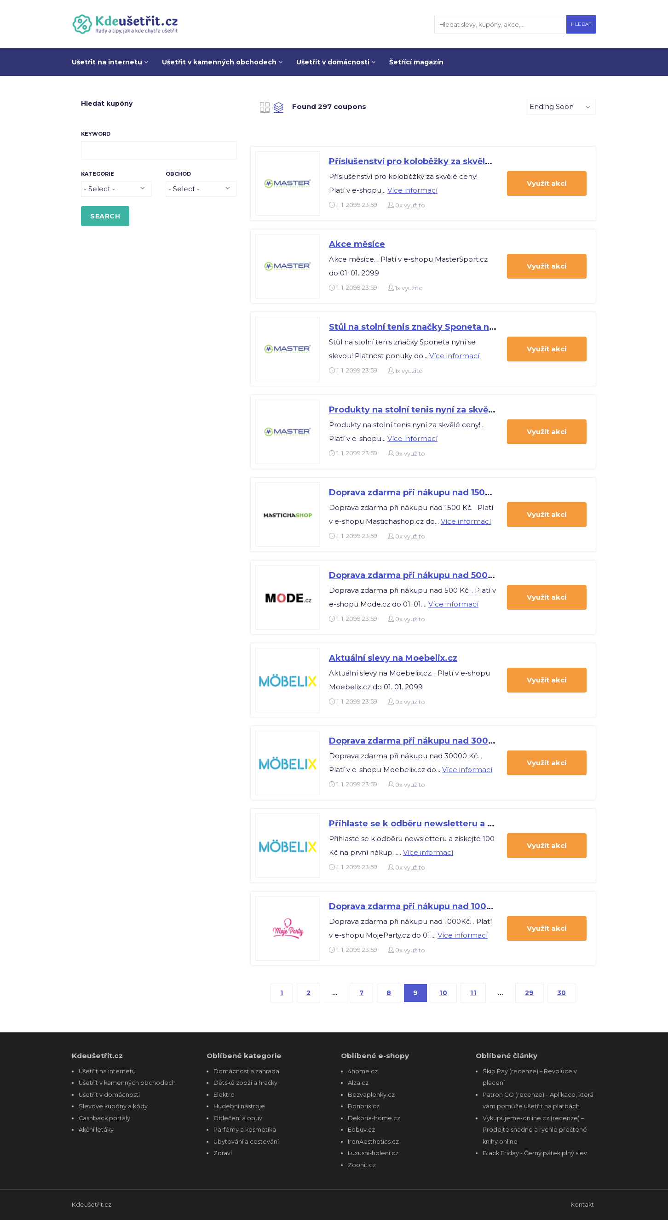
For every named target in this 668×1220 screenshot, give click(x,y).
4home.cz (363, 1071)
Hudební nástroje (239, 1106)
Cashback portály (104, 1118)
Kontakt (582, 1204)
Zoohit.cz (362, 1165)
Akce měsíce (357, 244)
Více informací (412, 190)
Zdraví (222, 1153)
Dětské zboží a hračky (245, 1082)
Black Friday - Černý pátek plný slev (535, 1153)
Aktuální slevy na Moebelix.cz (393, 658)
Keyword (95, 134)
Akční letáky (96, 1129)
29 (529, 993)
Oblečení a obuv (237, 1118)
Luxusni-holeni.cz (373, 1153)
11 (473, 993)
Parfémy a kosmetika (244, 1129)
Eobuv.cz (361, 1129)
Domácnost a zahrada (246, 1071)
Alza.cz (358, 1082)
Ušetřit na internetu (110, 62)
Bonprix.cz (364, 1106)
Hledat (581, 24)
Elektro (224, 1094)
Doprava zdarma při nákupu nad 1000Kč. (417, 906)
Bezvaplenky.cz (371, 1094)
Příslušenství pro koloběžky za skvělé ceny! (422, 161)
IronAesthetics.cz (373, 1141)
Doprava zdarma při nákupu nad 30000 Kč (421, 741)
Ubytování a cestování (246, 1141)
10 (443, 993)
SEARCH (105, 216)
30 (561, 993)
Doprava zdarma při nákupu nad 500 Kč (415, 575)
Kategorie (97, 174)
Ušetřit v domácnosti (335, 62)
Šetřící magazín (416, 62)
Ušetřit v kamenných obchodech (222, 62)
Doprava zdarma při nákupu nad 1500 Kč (416, 492)
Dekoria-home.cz (374, 1118)
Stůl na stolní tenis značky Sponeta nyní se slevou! (438, 327)
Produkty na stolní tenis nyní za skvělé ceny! (425, 410)
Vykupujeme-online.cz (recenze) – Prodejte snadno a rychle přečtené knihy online (535, 1130)
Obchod (178, 174)
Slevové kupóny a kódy (113, 1106)
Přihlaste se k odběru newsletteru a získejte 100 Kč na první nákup (474, 824)
